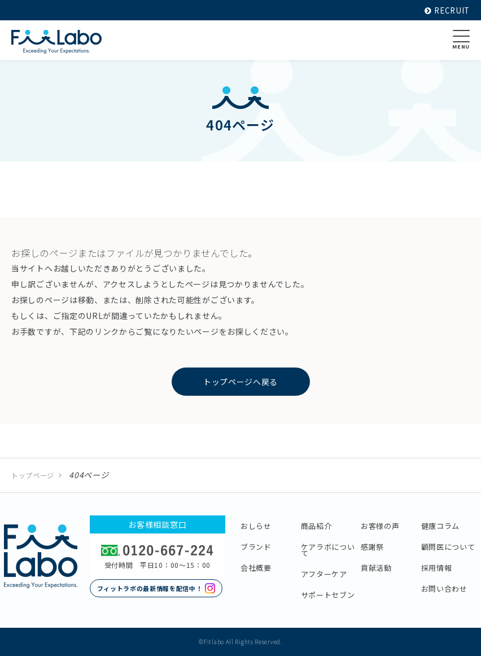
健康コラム (440, 526)
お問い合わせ (444, 588)
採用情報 (436, 567)
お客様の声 (380, 526)
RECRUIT (446, 10)
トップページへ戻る (240, 381)
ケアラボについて (328, 549)
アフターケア (324, 573)
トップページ (32, 475)
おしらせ (256, 526)
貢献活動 (376, 567)
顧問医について (448, 546)
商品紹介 (316, 526)
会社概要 (256, 567)
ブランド (256, 546)
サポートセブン (328, 594)
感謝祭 (372, 546)
